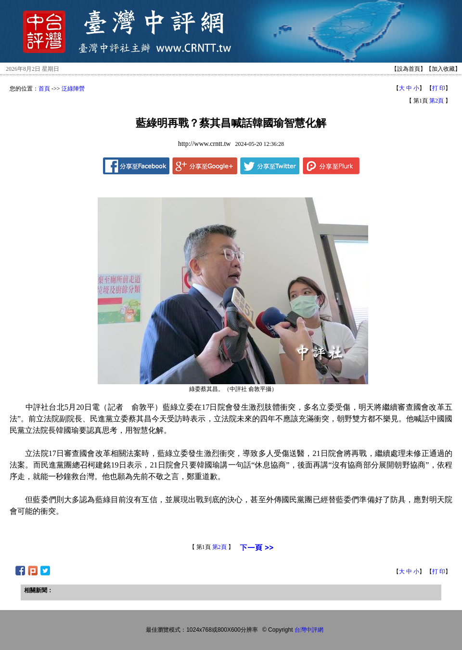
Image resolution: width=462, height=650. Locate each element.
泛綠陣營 (73, 88)
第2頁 (436, 100)
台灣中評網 (309, 629)
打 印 (438, 88)
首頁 (44, 88)
